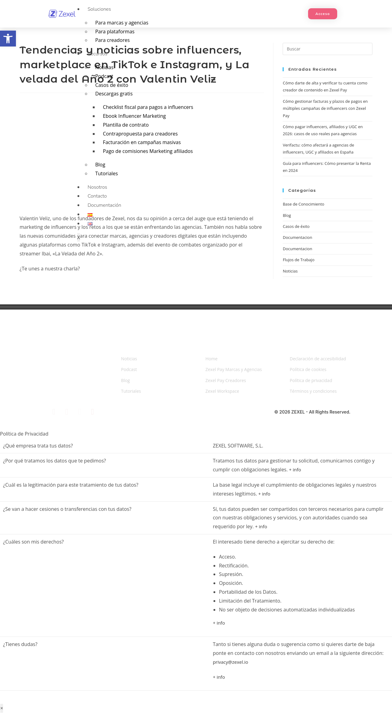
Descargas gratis (114, 93)
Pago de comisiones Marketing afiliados (148, 151)
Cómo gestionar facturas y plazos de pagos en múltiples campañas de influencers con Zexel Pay (325, 108)
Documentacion (297, 248)
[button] (8, 38)
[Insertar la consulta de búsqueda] (327, 49)
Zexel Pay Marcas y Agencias (233, 369)
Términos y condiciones (313, 391)
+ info (295, 469)
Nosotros (97, 187)
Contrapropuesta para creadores (140, 133)
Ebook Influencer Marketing (134, 116)
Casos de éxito (111, 85)
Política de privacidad (311, 380)
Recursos (97, 53)
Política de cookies (308, 369)
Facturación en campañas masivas (142, 142)
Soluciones (99, 9)
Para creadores (112, 40)
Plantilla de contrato (126, 124)
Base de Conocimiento (303, 204)
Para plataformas (114, 31)
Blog (100, 164)
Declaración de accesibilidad (318, 359)
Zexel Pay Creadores (225, 380)
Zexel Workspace (222, 391)
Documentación (104, 205)
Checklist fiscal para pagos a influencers (148, 107)
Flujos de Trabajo (298, 259)
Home (211, 359)
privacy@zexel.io (230, 662)
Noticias (104, 67)
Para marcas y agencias (121, 22)
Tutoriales (106, 173)
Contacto (97, 196)
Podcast (104, 76)
